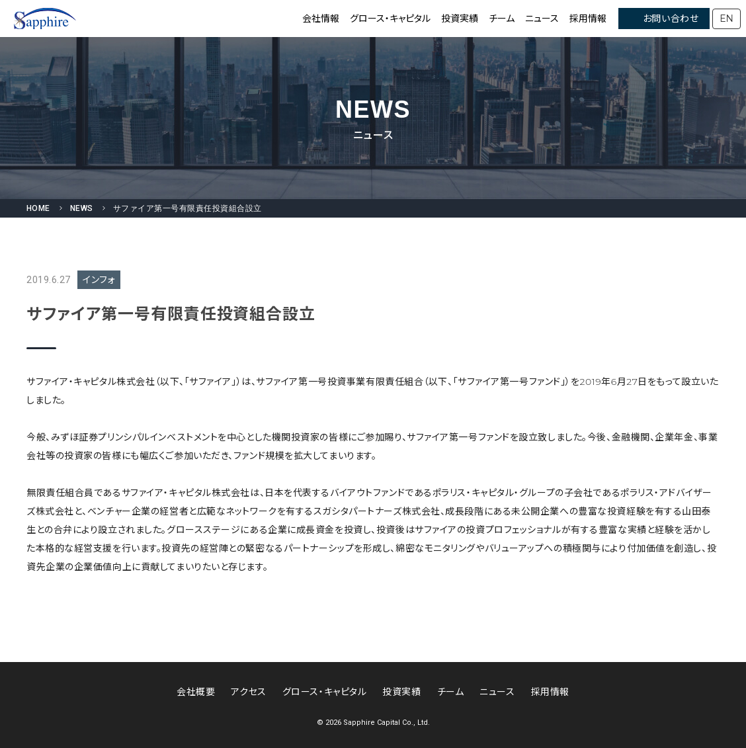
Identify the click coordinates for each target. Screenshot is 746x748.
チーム (502, 18)
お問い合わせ (670, 18)
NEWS (81, 208)
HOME (38, 208)
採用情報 (587, 18)
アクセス (248, 692)
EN (726, 18)
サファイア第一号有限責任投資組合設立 (187, 208)
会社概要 (196, 692)
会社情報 (320, 18)
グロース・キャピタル (390, 18)
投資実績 (459, 18)
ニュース (542, 18)
